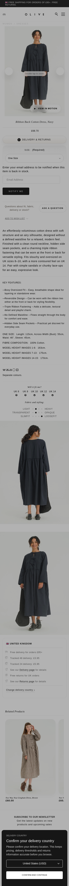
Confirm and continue (34, 875)
